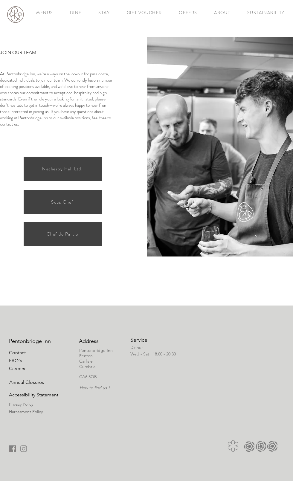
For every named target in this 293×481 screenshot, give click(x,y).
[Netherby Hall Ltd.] (63, 169)
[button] (26, 382)
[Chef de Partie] (63, 234)
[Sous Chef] (63, 202)
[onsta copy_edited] (23, 448)
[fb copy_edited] (12, 448)
